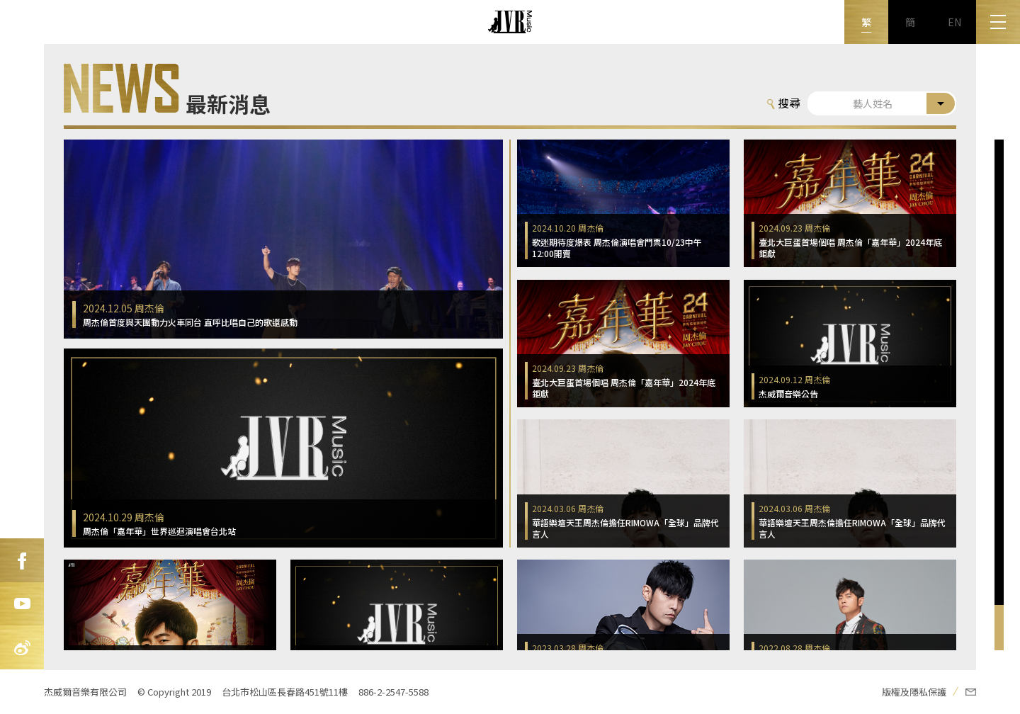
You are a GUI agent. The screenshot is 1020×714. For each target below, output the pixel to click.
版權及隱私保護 (914, 691)
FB (22, 560)
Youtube (22, 604)
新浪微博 (22, 648)
